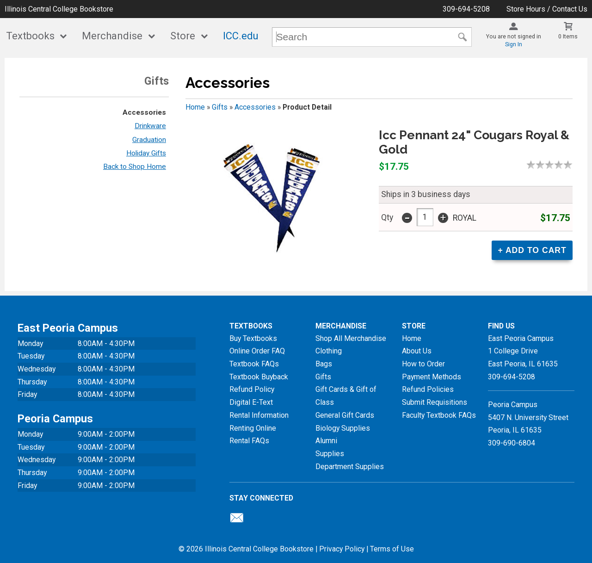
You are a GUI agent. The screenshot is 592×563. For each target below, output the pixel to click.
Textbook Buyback (258, 376)
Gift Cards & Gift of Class (345, 396)
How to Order (423, 363)
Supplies (329, 453)
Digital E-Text (251, 402)
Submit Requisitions (434, 402)
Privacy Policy (341, 548)
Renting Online (252, 428)
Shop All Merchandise (350, 338)
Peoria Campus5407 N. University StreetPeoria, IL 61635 (528, 417)
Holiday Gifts (146, 153)
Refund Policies (428, 389)
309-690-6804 (511, 443)
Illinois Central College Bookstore (59, 9)
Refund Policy (251, 389)
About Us (417, 350)
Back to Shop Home (134, 166)
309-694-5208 (466, 9)
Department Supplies (349, 466)
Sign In (513, 44)
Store (182, 36)
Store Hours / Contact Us (546, 9)
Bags (323, 363)
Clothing (328, 350)
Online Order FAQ (257, 350)
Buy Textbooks (253, 338)
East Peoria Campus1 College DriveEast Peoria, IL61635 (523, 351)
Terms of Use (392, 548)
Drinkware (150, 126)
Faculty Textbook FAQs (439, 415)
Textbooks (30, 36)
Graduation (149, 140)
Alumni (326, 440)
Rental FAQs (249, 440)
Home (195, 107)
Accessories (144, 112)
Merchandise (112, 36)
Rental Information (259, 415)
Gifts (220, 107)
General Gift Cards (344, 415)
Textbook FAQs (254, 363)
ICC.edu (241, 36)
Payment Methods (431, 376)
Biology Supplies (342, 428)
